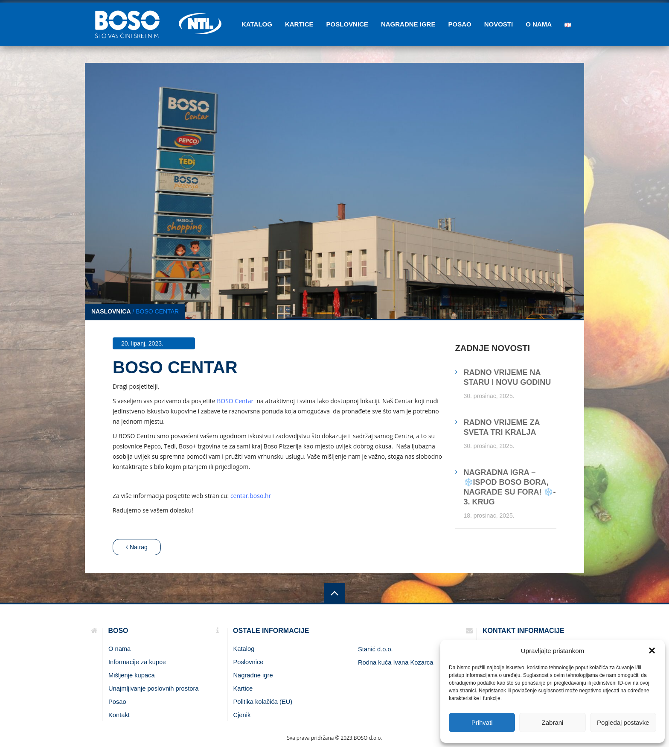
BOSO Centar (236, 401)
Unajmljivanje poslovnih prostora (153, 688)
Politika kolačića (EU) (263, 701)
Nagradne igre (408, 24)
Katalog (256, 24)
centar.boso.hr (250, 496)
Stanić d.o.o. (375, 649)
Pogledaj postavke (623, 722)
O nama (539, 24)
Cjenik (242, 715)
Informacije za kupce (137, 662)
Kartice (299, 24)
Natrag (137, 547)
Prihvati (482, 722)
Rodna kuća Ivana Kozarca (395, 662)
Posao (459, 24)
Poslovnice (347, 24)
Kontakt (119, 715)
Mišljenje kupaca (131, 675)
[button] (652, 650)
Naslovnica (111, 311)
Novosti (498, 24)
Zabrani (553, 722)
